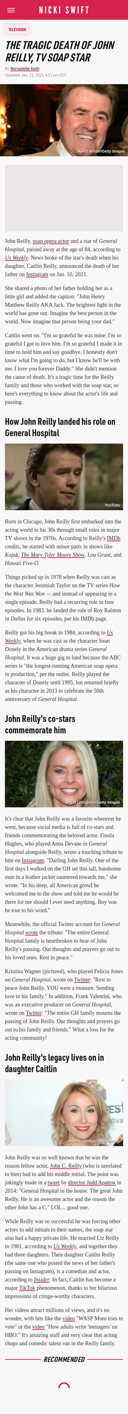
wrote (32, 932)
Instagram (37, 274)
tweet (54, 1182)
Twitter (82, 980)
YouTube (112, 505)
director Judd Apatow (92, 1182)
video (68, 1318)
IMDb (113, 538)
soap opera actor (51, 241)
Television (17, 29)
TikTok (27, 1288)
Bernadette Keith (24, 68)
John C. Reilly (66, 1166)
